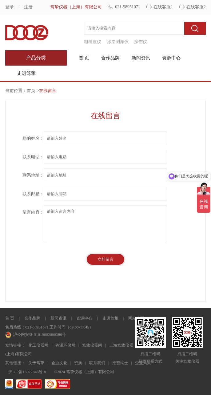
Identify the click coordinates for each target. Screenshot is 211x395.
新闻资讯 (141, 57)
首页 (31, 90)
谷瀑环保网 (65, 345)
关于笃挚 (36, 363)
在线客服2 (196, 7)
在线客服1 (163, 7)
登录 (9, 7)
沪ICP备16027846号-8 (27, 371)
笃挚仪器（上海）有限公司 (76, 7)
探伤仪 (140, 41)
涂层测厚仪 (118, 41)
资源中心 (171, 57)
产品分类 (36, 57)
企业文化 (59, 363)
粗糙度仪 (92, 41)
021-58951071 (127, 7)
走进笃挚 (26, 73)
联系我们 (97, 363)
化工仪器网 (38, 345)
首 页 (84, 57)
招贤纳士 (120, 363)
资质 (78, 363)
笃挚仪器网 (92, 345)
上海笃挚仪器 (121, 345)
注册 (28, 7)
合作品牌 (110, 57)
